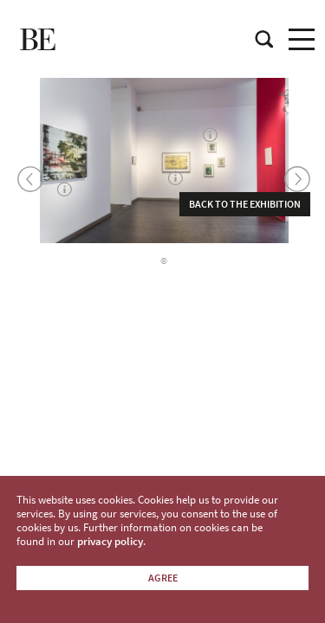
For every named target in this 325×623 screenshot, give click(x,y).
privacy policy (110, 541)
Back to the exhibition (245, 203)
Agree (163, 577)
